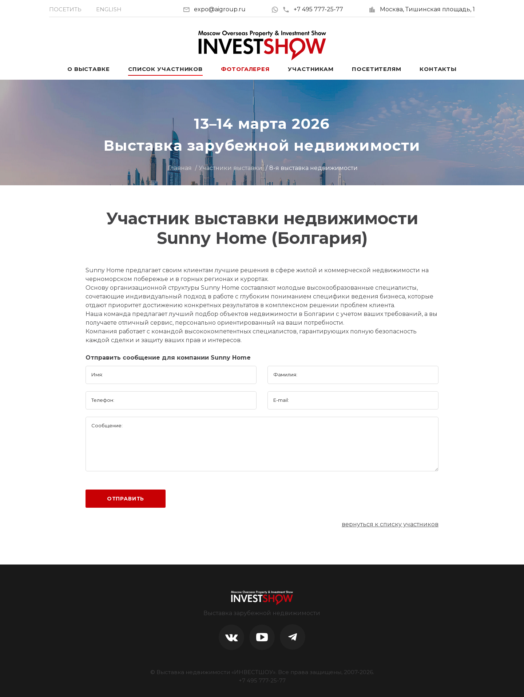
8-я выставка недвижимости (313, 168)
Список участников (165, 69)
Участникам (311, 69)
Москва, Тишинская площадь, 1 (427, 9)
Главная (180, 168)
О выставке (88, 69)
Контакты (438, 69)
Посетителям (376, 69)
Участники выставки (230, 168)
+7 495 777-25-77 (312, 9)
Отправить (125, 498)
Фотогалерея (245, 69)
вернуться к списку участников (390, 524)
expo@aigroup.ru (220, 9)
